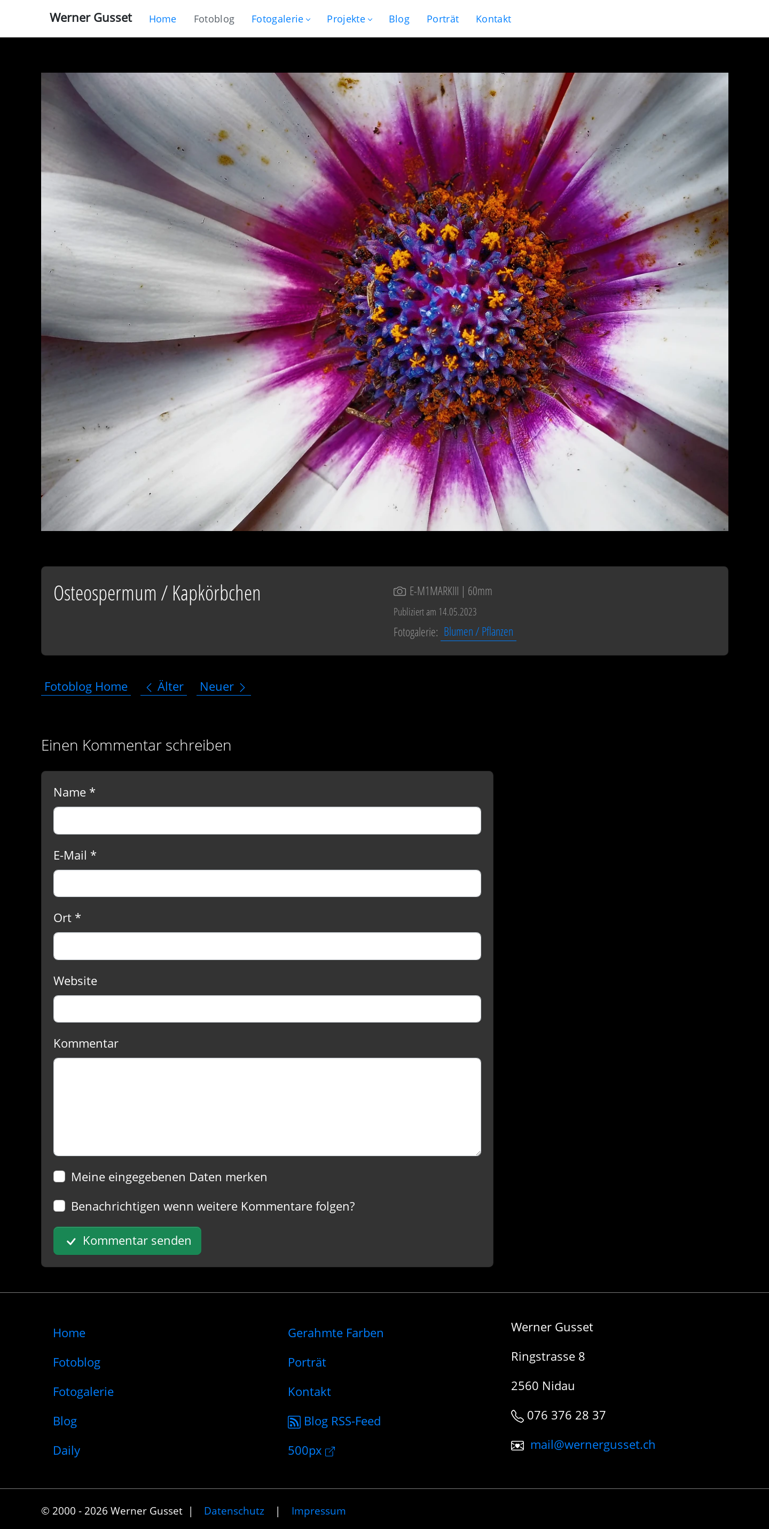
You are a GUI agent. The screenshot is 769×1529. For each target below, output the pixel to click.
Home (69, 1332)
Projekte (349, 18)
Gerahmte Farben (336, 1332)
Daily (66, 1450)
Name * (74, 792)
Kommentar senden (127, 1241)
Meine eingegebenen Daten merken (169, 1176)
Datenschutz (234, 1510)
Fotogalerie (281, 18)
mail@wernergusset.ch (593, 1444)
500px (311, 1450)
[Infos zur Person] (442, 18)
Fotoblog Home (86, 686)
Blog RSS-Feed (334, 1421)
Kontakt (309, 1391)
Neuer (224, 686)
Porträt (307, 1362)
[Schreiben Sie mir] (493, 18)
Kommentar (86, 1043)
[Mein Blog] (399, 18)
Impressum (319, 1510)
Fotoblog (76, 1362)
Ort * (67, 917)
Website (75, 980)
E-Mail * (75, 855)
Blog (65, 1421)
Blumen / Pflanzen (478, 631)
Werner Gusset (91, 17)
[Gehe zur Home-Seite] (162, 18)
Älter (164, 686)
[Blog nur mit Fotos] (214, 18)
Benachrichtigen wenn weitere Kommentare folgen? (213, 1206)
